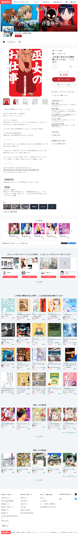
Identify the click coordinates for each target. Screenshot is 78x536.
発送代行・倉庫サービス (7, 507)
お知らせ (42, 497)
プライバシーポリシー (44, 532)
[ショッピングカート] (66, 2)
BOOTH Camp (5, 520)
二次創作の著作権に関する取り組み (9, 516)
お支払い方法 (56, 135)
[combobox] (20, 2)
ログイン (36, 2)
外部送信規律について (55, 532)
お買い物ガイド (24, 501)
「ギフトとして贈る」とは (60, 95)
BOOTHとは (46, 2)
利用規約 (18, 532)
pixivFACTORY (55, 125)
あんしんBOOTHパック (57, 114)
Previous (2, 72)
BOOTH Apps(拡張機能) (7, 501)
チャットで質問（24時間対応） (48, 504)
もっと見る (39, 283)
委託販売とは (4, 513)
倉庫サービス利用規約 (26, 532)
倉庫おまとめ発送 (25, 510)
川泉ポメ (48, 272)
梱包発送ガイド (5, 510)
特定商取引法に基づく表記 (58, 140)
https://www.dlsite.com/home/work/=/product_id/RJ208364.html (21, 170)
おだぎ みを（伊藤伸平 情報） (23, 33)
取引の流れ (56, 132)
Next (49, 72)
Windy (9, 272)
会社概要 (13, 532)
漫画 (53, 50)
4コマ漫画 (59, 50)
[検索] (27, 2)
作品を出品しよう (57, 2)
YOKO (28, 272)
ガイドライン (35, 532)
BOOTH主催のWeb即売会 (27, 513)
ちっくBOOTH (39, 220)
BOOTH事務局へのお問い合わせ (48, 507)
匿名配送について (5, 504)
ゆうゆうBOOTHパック (68, 114)
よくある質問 (43, 501)
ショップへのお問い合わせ (58, 143)
